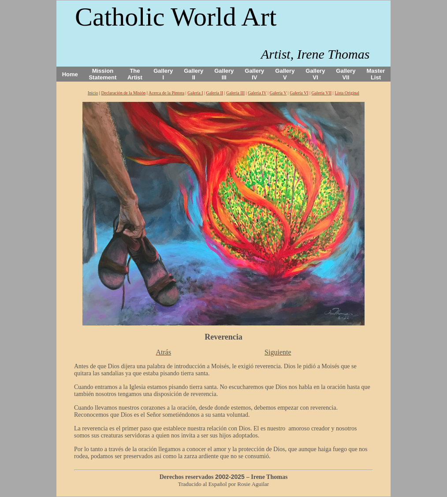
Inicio (93, 92)
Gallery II (193, 74)
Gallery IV (254, 74)
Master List (376, 74)
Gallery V (284, 74)
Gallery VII (345, 74)
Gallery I (163, 74)
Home (70, 74)
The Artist (134, 74)
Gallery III (224, 74)
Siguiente (277, 352)
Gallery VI (315, 74)
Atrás (163, 352)
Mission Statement (102, 74)
